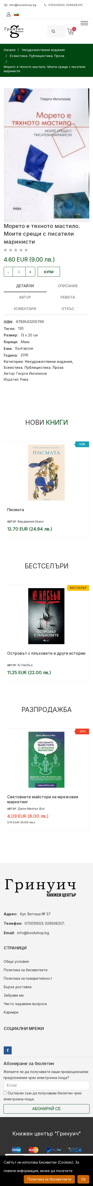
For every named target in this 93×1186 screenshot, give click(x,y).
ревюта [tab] (68, 297)
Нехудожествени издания (48, 361)
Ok (83, 1179)
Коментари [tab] (25, 309)
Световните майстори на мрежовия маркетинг (42, 799)
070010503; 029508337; (63, 5)
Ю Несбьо (25, 665)
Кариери (11, 1012)
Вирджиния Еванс (31, 521)
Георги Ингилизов (31, 373)
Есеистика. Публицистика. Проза (33, 367)
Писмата (15, 509)
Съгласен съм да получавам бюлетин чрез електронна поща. (42, 1096)
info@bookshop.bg (20, 5)
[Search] (62, 31)
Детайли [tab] (25, 286)
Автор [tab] (25, 297)
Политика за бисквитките (25, 970)
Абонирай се (46, 1109)
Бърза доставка (17, 987)
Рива (24, 379)
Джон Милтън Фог (31, 808)
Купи (49, 272)
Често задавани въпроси (25, 1004)
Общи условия (16, 961)
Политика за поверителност (28, 978)
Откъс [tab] (68, 309)
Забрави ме (14, 995)
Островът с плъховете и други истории (46, 653)
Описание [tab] (68, 286)
